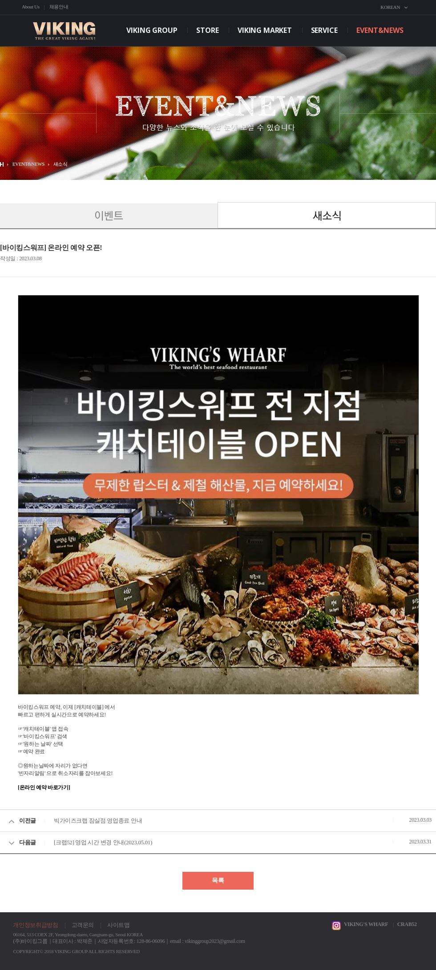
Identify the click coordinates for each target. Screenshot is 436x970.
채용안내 (59, 6)
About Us (31, 6)
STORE (207, 30)
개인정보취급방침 (35, 925)
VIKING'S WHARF (366, 924)
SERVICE (324, 30)
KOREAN (390, 7)
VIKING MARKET (265, 30)
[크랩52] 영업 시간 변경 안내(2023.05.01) (103, 842)
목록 (218, 880)
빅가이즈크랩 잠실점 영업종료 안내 (98, 820)
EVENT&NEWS (379, 30)
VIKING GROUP (151, 30)
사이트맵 (118, 925)
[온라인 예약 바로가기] (44, 787)
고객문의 (83, 925)
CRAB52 (407, 924)
